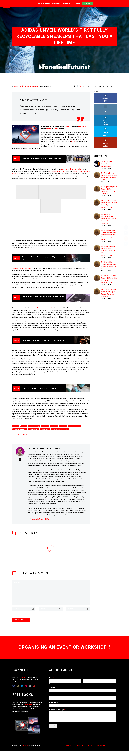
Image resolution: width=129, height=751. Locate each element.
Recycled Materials (75, 426)
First (50, 684)
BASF (23, 426)
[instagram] (18, 686)
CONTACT (69, 745)
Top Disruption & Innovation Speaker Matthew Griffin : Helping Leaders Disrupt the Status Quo (108, 196)
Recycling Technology (20, 429)
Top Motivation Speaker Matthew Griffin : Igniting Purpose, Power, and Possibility (108, 270)
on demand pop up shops (57, 171)
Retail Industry (33, 429)
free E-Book (82, 126)
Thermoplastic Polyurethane (60, 429)
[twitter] (30, 686)
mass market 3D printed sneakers (71, 169)
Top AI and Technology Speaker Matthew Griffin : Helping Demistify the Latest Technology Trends (109, 212)
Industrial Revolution (31, 86)
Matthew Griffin (18, 86)
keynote (48, 129)
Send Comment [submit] (21, 620)
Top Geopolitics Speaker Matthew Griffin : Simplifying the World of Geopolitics (109, 168)
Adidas (73, 141)
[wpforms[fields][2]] (82, 716)
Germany (54, 426)
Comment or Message (57, 710)
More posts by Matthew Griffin (39, 519)
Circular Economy (34, 426)
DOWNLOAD (87, 3)
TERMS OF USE (100, 745)
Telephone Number (55, 695)
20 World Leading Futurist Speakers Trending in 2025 (106, 141)
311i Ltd (25, 745)
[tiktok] (26, 686)
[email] (51, 609)
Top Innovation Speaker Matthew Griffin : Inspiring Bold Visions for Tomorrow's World (109, 257)
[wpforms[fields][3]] (82, 705)
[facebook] (13, 686)
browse (56, 129)
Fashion (45, 426)
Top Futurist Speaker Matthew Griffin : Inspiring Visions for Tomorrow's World (109, 154)
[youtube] (34, 686)
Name (51, 678)
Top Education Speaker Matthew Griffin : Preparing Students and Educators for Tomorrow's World (108, 228)
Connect (67, 126)
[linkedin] (22, 686)
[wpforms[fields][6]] (82, 698)
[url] (78, 609)
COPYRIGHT (77, 745)
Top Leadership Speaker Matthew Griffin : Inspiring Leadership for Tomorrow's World (109, 181)
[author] (23, 609)
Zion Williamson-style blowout (42, 308)
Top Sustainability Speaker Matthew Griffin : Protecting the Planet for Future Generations (109, 243)
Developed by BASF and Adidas (22, 268)
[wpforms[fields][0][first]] (65, 681)
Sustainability (45, 429)
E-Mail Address (54, 687)
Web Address (53, 702)
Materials (63, 426)
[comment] (51, 592)
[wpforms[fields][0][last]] (99, 681)
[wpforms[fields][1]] (82, 690)
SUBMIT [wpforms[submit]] (52, 726)
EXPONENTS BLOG (88, 745)
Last (84, 684)
